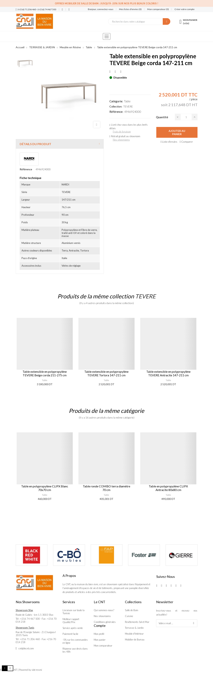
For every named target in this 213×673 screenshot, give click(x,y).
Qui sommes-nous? (104, 610)
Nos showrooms (121, 139)
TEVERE (128, 106)
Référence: (116, 111)
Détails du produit (35, 144)
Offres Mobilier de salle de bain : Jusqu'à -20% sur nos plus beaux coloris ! (106, 3)
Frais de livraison (122, 131)
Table (127, 101)
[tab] (60, 144)
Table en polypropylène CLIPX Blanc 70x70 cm (44, 488)
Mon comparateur (103, 645)
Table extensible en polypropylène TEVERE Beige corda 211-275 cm (44, 373)
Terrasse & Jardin (134, 627)
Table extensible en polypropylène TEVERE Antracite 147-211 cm (168, 373)
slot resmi (37, 669)
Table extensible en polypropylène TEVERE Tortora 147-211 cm (106, 373)
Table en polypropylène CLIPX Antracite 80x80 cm (168, 488)
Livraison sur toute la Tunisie (73, 612)
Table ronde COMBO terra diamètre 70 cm (106, 488)
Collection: (115, 106)
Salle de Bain (131, 610)
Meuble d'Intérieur (134, 633)
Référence (26, 169)
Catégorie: (116, 101)
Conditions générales (105, 621)
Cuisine (129, 616)
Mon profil (99, 633)
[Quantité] (186, 117)
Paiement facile (70, 633)
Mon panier (99, 639)
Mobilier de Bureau (134, 639)
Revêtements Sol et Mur (137, 621)
